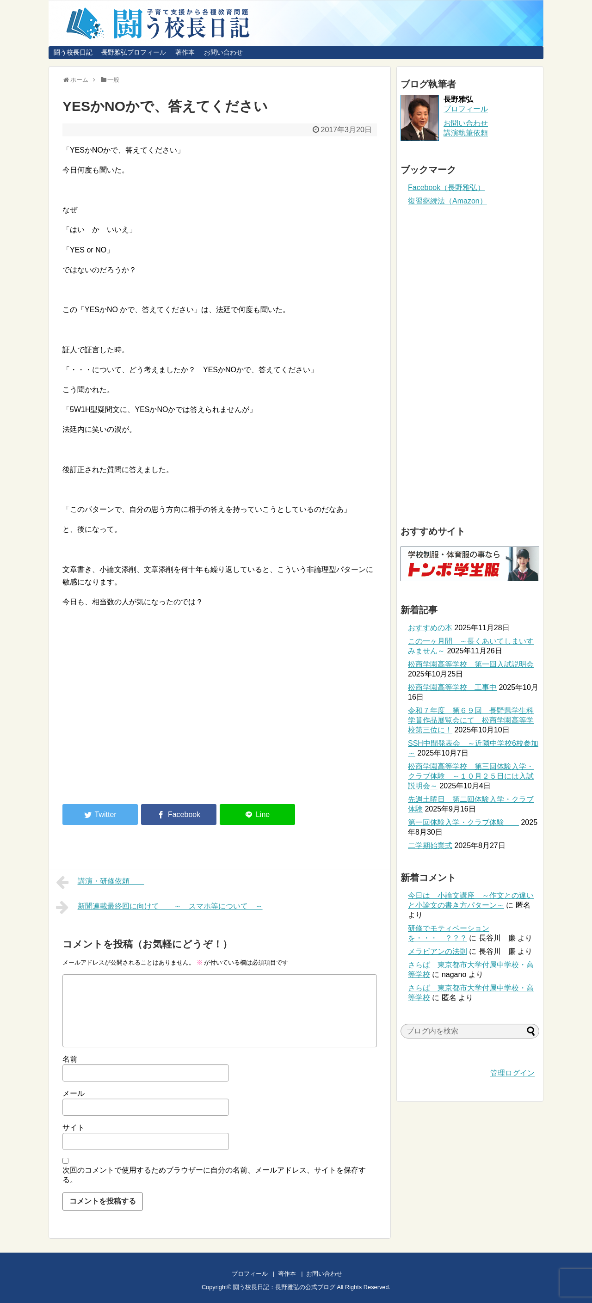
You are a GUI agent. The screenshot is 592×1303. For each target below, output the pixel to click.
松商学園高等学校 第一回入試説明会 (471, 664)
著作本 (185, 52)
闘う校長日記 (73, 52)
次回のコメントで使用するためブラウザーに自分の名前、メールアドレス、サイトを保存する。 (214, 1175)
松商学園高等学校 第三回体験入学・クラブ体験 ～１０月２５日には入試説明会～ (471, 776)
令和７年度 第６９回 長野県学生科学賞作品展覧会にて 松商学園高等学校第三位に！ (471, 720)
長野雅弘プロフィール (133, 52)
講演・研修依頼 (100, 882)
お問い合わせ (223, 52)
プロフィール (466, 109)
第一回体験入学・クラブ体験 (463, 822)
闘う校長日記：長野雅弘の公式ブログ (284, 1287)
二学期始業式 (430, 845)
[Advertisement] (140, 720)
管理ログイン (512, 1073)
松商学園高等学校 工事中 (452, 687)
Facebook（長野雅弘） (446, 187)
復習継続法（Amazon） (447, 201)
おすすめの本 (430, 628)
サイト (73, 1127)
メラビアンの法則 (437, 951)
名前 (69, 1059)
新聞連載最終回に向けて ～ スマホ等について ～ (159, 907)
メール (73, 1093)
